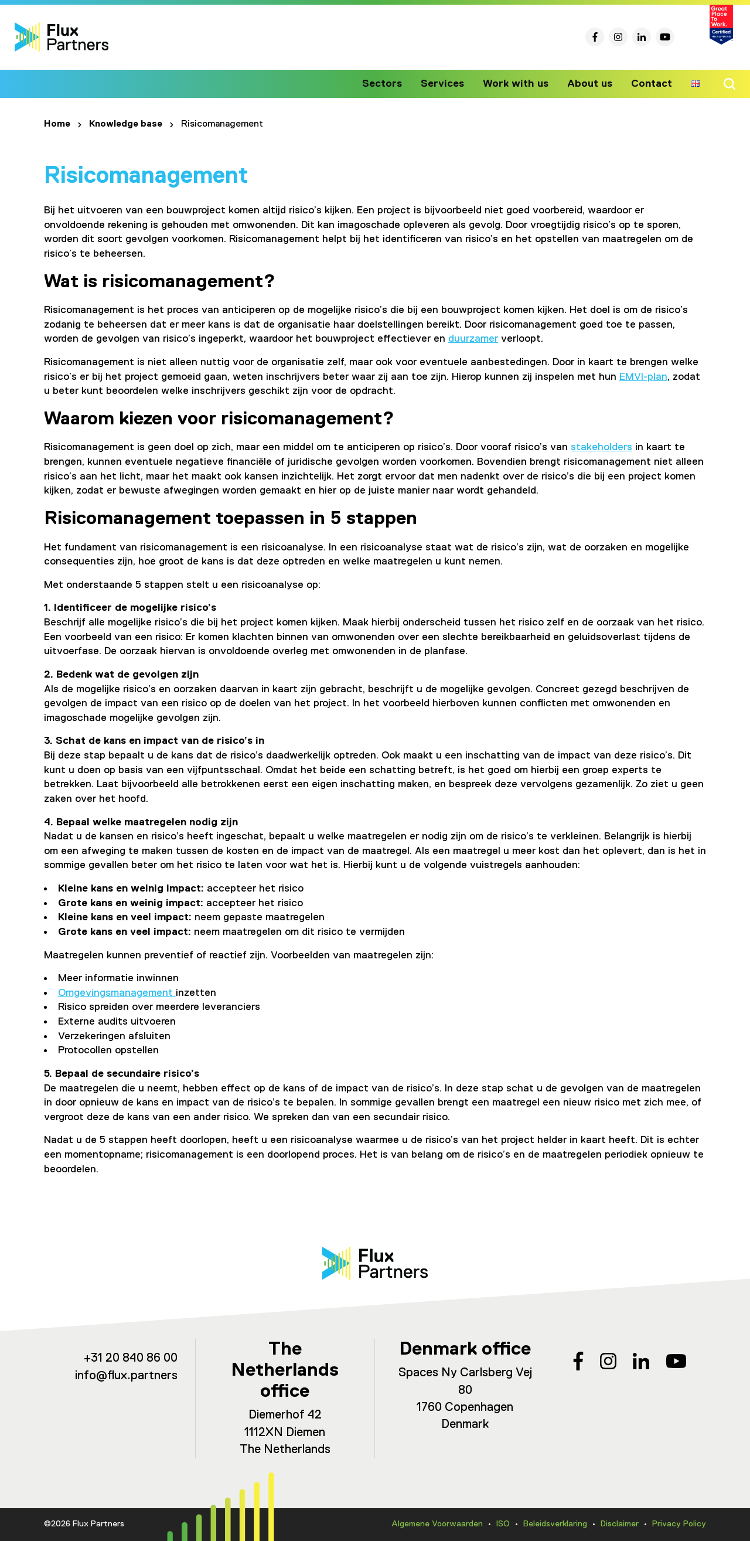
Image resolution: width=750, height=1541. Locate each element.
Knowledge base (125, 124)
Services (450, 84)
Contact (652, 84)
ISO (503, 1524)
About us (591, 84)
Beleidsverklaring (555, 1524)
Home (57, 124)
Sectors (392, 84)
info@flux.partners (126, 1376)
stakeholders (601, 447)
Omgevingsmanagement (117, 993)
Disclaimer (620, 1524)
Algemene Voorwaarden (437, 1524)
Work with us (520, 84)
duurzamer (473, 339)
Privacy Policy (679, 1524)
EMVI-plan (643, 377)
